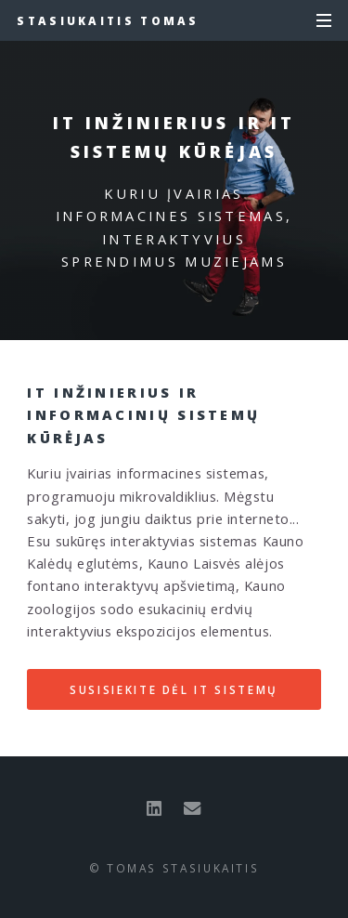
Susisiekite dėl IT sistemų (174, 689)
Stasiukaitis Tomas (108, 20)
